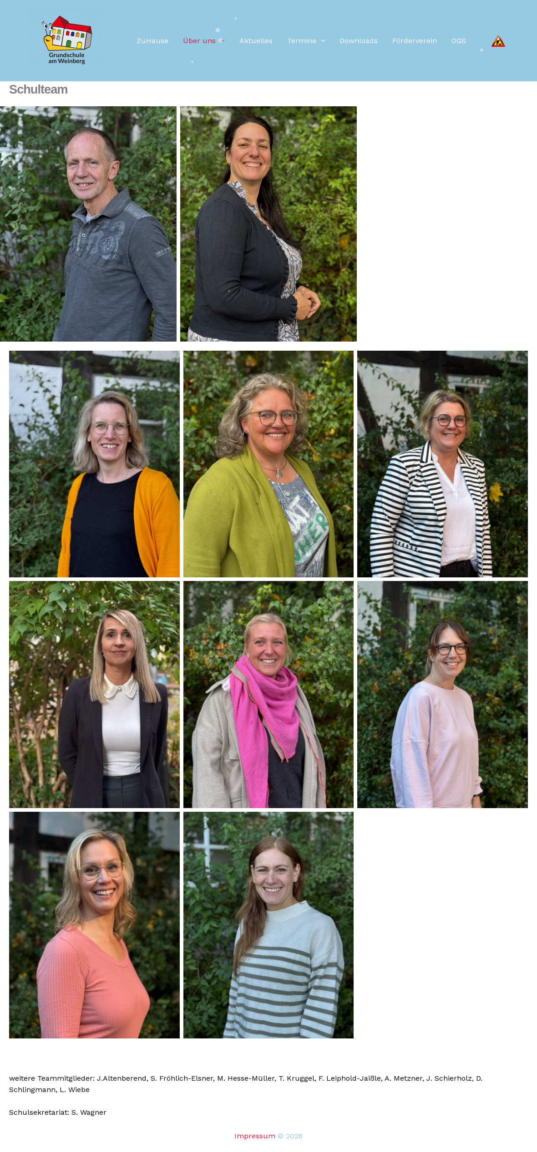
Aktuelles (256, 40)
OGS (458, 40)
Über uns (204, 41)
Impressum (254, 1136)
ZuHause (152, 40)
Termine (306, 41)
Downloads (358, 40)
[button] (320, 41)
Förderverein (414, 40)
